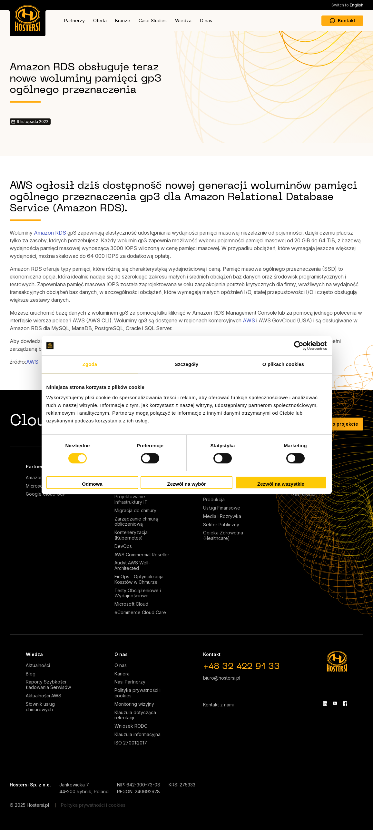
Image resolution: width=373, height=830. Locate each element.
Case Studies (153, 20)
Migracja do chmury (135, 510)
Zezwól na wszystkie (280, 484)
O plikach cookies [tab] (283, 364)
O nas (206, 20)
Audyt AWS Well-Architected (132, 565)
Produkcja (214, 499)
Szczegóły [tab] (186, 364)
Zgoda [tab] (90, 364)
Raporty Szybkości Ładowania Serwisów (48, 684)
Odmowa (92, 484)
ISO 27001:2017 (130, 742)
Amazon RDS (50, 232)
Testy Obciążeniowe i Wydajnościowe (137, 593)
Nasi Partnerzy (129, 681)
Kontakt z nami (218, 704)
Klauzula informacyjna (137, 734)
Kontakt (342, 20)
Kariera (122, 673)
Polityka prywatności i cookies (137, 693)
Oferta (100, 20)
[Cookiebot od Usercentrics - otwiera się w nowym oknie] (298, 345)
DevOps (123, 546)
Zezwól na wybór (186, 484)
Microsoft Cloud (131, 604)
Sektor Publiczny (221, 524)
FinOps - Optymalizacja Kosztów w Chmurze (138, 579)
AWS (249, 320)
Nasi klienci (303, 494)
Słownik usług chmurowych (40, 707)
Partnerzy (74, 20)
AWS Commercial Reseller (141, 554)
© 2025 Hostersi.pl (29, 805)
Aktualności (38, 665)
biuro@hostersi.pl (221, 678)
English (347, 5)
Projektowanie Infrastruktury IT (131, 499)
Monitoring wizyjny (134, 704)
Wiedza (183, 20)
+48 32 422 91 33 (241, 667)
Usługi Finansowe (221, 508)
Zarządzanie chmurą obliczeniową (136, 521)
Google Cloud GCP (46, 494)
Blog (30, 673)
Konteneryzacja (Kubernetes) (131, 535)
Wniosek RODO (131, 726)
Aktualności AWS (43, 695)
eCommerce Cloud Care (140, 612)
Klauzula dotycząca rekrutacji (135, 715)
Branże (122, 20)
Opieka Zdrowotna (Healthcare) (223, 535)
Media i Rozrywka (222, 516)
